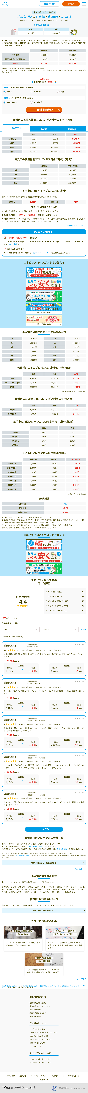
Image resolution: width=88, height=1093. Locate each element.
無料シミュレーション (41, 252)
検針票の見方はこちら (75, 225)
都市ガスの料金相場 (37, 1043)
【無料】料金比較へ (47, 109)
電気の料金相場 (35, 1009)
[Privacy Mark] (55, 1088)
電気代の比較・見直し (38, 1002)
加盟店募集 (44, 1079)
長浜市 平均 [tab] (16, 128)
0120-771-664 (49, 4)
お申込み (71, 4)
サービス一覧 (31, 1087)
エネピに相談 (12, 244)
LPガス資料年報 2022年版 (22, 855)
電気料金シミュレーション (39, 1006)
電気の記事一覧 (35, 1016)
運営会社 (22, 1075)
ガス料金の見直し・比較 (30, 986)
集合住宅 (35, 91)
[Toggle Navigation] (84, 4)
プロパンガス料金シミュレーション (43, 1032)
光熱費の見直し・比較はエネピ (11, 986)
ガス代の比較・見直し (38, 1029)
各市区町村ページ (36, 846)
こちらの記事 (62, 849)
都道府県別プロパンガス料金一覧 (49, 986)
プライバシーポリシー (38, 1075)
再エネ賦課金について (38, 1013)
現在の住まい (10, 102)
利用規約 (55, 1075)
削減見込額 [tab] (72, 129)
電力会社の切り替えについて (40, 1062)
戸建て (7, 91)
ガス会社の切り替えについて (40, 1059)
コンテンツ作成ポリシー (72, 1075)
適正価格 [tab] (44, 129)
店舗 (60, 91)
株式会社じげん (19, 1087)
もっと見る (44, 829)
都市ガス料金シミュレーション (41, 1039)
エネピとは (10, 1075)
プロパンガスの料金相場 (38, 1036)
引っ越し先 (36, 102)
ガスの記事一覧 (35, 1046)
